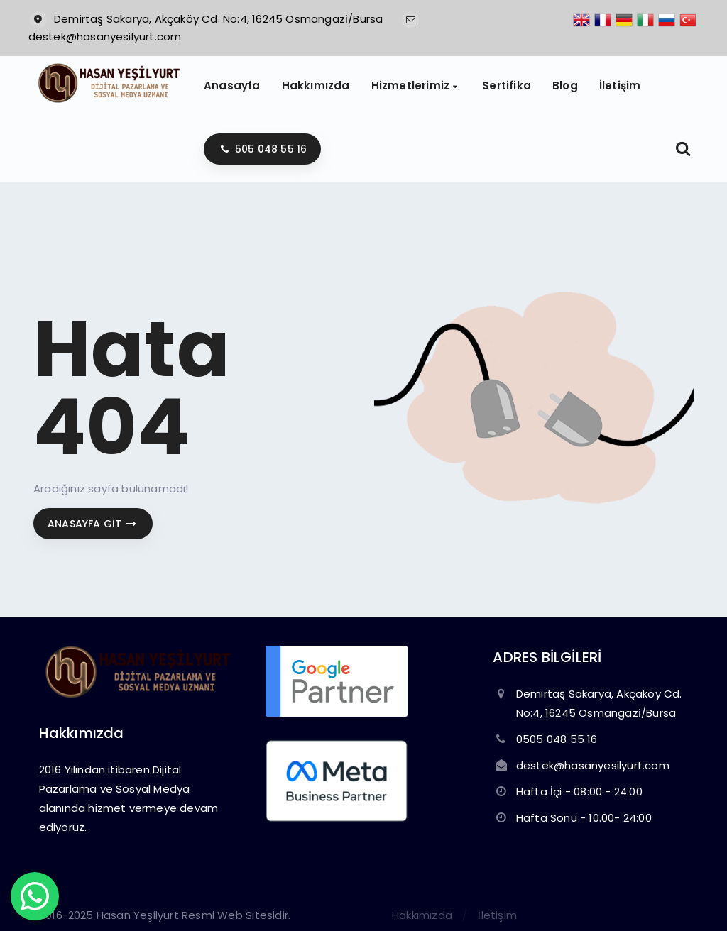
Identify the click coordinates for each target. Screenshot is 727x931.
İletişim (497, 915)
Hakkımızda (422, 915)
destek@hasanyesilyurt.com (105, 36)
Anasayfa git (93, 524)
